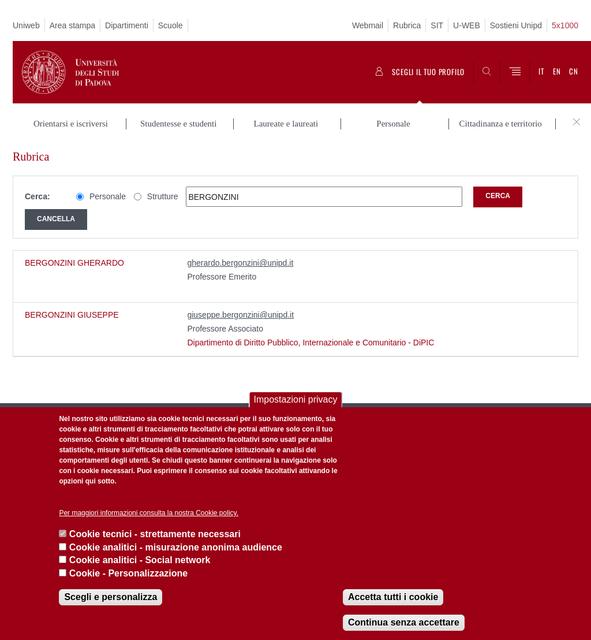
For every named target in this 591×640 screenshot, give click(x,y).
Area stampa (72, 25)
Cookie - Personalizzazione (128, 573)
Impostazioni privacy (296, 399)
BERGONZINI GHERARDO (74, 262)
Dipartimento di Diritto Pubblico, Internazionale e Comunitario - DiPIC (310, 342)
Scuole (170, 25)
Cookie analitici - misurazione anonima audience (175, 547)
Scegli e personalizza (110, 597)
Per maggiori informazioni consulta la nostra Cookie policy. (148, 513)
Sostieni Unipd (516, 25)
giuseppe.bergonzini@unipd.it (240, 314)
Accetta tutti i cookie (393, 597)
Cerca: (37, 196)
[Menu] (514, 72)
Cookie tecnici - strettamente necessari (155, 534)
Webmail (367, 25)
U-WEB (466, 25)
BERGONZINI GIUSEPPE (72, 314)
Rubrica (407, 25)
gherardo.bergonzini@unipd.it (240, 262)
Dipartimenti (126, 25)
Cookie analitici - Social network (140, 560)
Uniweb (26, 25)
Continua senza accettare (403, 622)
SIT (437, 25)
